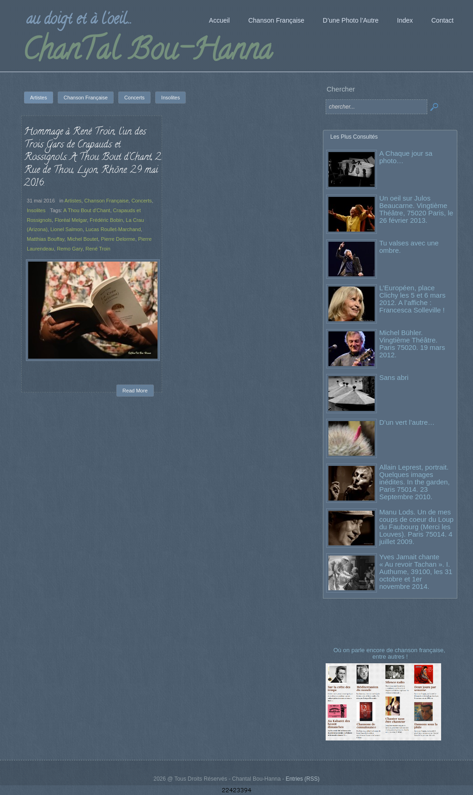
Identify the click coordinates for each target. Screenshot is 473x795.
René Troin (97, 248)
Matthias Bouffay (45, 239)
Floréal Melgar (71, 220)
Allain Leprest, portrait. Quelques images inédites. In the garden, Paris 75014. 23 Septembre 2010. (414, 482)
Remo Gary (70, 248)
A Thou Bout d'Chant (86, 210)
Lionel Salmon (66, 229)
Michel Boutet (82, 239)
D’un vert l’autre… (407, 422)
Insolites (36, 210)
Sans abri (393, 377)
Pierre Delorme (118, 239)
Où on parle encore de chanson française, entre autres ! (390, 653)
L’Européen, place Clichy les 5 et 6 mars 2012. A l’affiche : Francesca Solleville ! (412, 299)
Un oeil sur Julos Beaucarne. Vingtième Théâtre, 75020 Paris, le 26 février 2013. (416, 209)
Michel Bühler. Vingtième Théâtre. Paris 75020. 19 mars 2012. (412, 344)
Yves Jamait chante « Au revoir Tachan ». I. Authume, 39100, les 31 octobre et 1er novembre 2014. (415, 571)
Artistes (73, 200)
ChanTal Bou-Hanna (147, 53)
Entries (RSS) (302, 779)
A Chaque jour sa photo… (405, 157)
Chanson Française (106, 200)
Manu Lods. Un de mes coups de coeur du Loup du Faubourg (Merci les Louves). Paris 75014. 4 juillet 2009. (416, 526)
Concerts (141, 200)
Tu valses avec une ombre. (409, 246)
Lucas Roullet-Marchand (113, 229)
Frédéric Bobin (106, 220)
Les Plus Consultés (354, 137)
